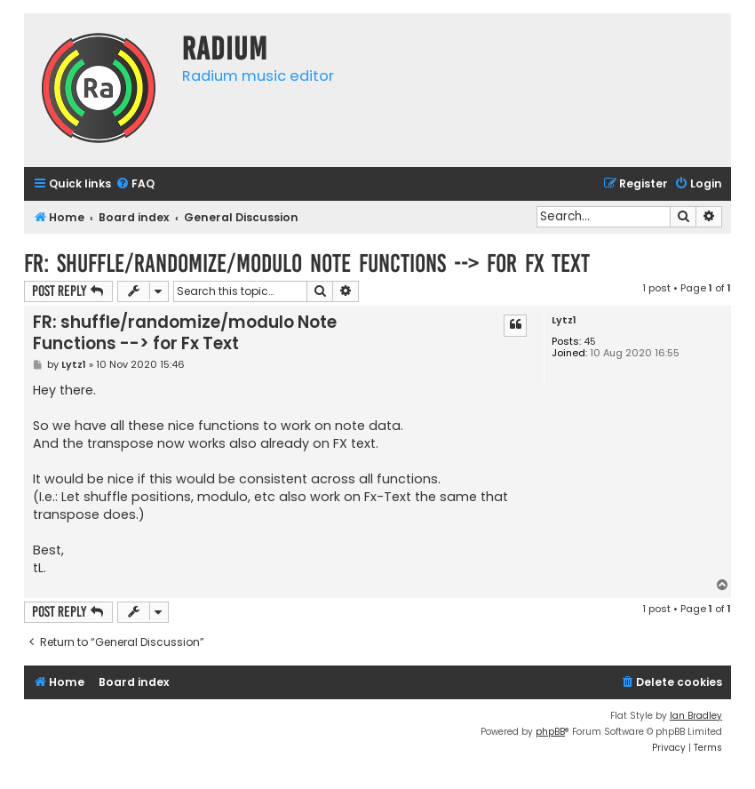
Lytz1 (564, 320)
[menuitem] (135, 184)
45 (590, 341)
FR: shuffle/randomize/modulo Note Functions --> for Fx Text (307, 263)
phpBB (550, 731)
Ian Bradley (696, 715)
